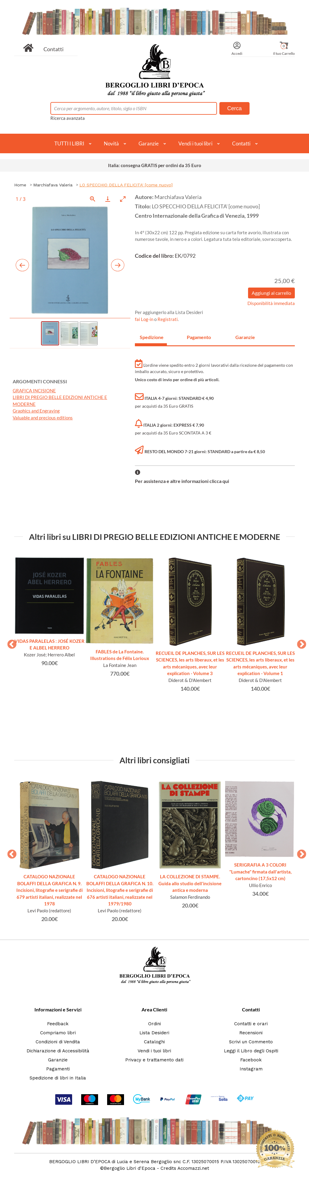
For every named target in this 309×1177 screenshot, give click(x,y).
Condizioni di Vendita (58, 1042)
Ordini (154, 1023)
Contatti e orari (251, 1023)
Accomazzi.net (193, 1168)
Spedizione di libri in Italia (58, 1078)
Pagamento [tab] (199, 337)
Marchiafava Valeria (52, 184)
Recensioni (251, 1032)
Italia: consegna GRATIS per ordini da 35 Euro (154, 165)
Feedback (57, 1023)
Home (20, 184)
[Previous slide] (22, 265)
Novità (111, 143)
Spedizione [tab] (152, 337)
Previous (10, 643)
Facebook (251, 1060)
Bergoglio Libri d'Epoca (129, 1168)
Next (299, 643)
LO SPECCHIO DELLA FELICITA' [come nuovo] (126, 184)
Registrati (168, 319)
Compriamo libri (58, 1032)
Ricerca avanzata (67, 118)
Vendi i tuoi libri (195, 143)
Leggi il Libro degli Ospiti (251, 1051)
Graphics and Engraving (36, 410)
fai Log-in (144, 319)
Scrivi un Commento (251, 1042)
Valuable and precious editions (43, 417)
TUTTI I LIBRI (69, 143)
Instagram (251, 1069)
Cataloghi (154, 1042)
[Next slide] (117, 265)
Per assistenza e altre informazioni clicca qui (182, 481)
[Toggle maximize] (122, 199)
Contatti (53, 49)
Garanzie (149, 143)
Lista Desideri (154, 1032)
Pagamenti (58, 1069)
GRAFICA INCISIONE (34, 390)
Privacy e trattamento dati (154, 1060)
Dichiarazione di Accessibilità (58, 1051)
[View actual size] (92, 199)
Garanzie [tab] (245, 337)
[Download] (107, 199)
